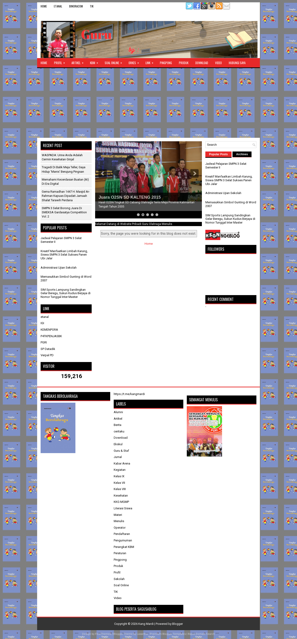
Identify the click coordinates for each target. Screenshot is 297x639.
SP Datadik (48, 349)
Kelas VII (119, 482)
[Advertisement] (148, 102)
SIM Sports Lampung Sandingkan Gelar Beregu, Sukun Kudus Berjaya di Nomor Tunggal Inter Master (65, 293)
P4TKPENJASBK (51, 336)
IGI (42, 323)
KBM (95, 61)
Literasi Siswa (123, 508)
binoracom (76, 6)
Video (218, 62)
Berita (117, 425)
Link (150, 61)
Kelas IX (119, 476)
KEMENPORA (49, 329)
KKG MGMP (121, 502)
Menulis (119, 521)
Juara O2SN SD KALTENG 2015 (130, 197)
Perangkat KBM (124, 547)
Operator (120, 527)
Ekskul (118, 444)
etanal (58, 6)
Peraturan (120, 553)
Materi (118, 515)
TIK (92, 6)
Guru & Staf (121, 450)
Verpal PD (47, 355)
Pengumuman (123, 540)
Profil (61, 61)
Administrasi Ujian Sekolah (59, 267)
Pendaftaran (122, 534)
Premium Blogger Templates (168, 634)
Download (201, 62)
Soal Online (115, 61)
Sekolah (119, 579)
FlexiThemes (103, 634)
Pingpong (166, 62)
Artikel (79, 61)
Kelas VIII (120, 489)
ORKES (135, 61)
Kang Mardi (146, 624)
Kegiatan (120, 469)
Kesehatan (121, 495)
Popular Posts (218, 154)
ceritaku (119, 431)
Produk (183, 62)
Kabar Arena (122, 463)
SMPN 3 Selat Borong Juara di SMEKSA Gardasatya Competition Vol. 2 (64, 212)
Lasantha (142, 634)
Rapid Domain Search (201, 634)
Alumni (118, 412)
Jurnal (118, 457)
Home (44, 6)
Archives (242, 154)
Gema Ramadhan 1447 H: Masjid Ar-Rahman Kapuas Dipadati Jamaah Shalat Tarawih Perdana (66, 196)
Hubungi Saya (237, 62)
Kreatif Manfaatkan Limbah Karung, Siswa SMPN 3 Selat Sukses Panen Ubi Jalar (64, 254)
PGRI (44, 342)
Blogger (177, 624)
